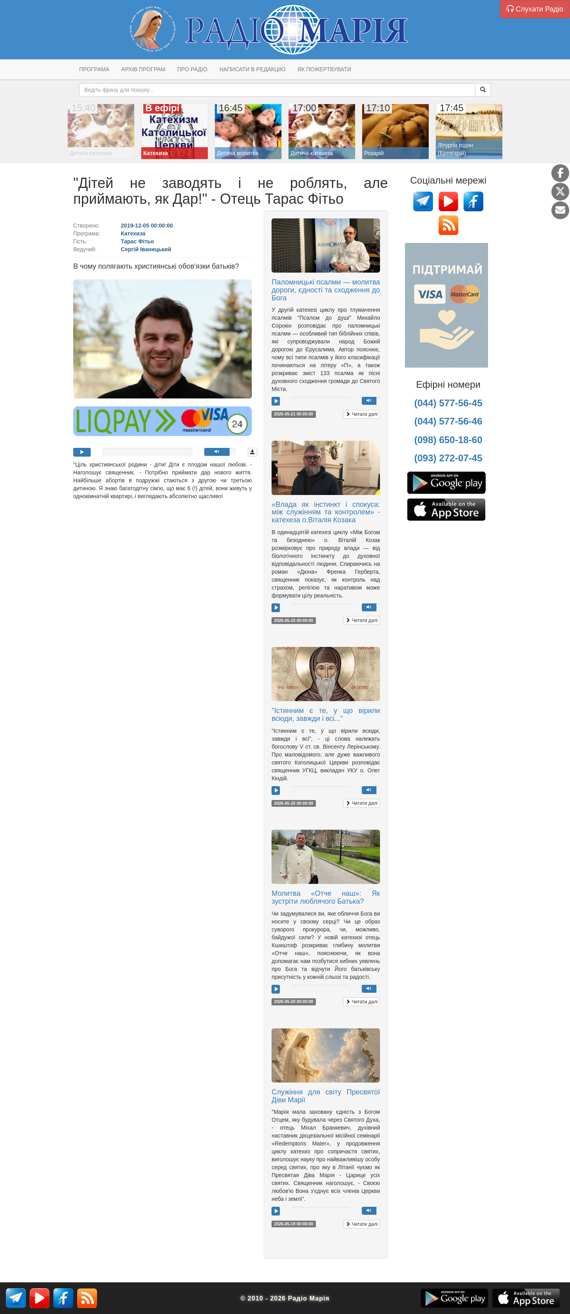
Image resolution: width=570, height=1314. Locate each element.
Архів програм (143, 69)
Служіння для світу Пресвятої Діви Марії (326, 1096)
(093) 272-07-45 (448, 458)
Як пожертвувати (324, 69)
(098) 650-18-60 (448, 439)
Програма (94, 69)
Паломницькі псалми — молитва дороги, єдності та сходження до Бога (326, 290)
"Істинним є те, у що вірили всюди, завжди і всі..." (326, 714)
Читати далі (362, 414)
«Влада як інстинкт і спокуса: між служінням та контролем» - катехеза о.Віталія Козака (326, 512)
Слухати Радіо (535, 9)
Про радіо (192, 69)
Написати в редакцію (252, 69)
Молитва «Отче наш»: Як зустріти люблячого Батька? (326, 897)
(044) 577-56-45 (448, 403)
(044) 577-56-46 (448, 421)
